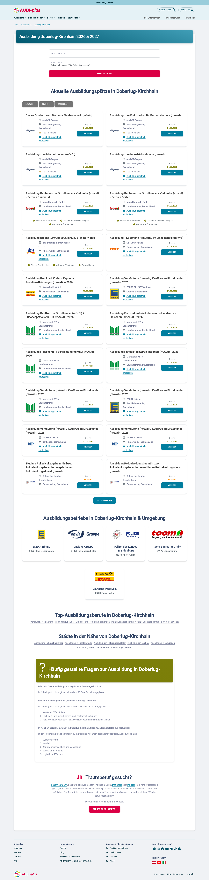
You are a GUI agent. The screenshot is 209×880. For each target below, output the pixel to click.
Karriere (17, 852)
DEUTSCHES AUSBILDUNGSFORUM (76, 861)
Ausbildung (26, 25)
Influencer (117, 784)
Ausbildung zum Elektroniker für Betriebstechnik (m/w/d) (145, 115)
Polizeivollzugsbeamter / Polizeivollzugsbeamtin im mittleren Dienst (145, 621)
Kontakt (190, 874)
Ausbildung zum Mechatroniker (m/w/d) (50, 154)
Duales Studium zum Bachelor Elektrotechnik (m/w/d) (59, 115)
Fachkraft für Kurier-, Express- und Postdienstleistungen (82, 621)
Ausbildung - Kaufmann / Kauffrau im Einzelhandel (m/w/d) (146, 237)
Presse (63, 848)
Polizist (131, 784)
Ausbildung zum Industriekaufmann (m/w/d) (137, 154)
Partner (17, 856)
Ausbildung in (48, 643)
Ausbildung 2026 (104, 2)
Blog (62, 852)
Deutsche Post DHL (104, 588)
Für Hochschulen (114, 852)
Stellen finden (104, 73)
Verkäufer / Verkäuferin (41, 621)
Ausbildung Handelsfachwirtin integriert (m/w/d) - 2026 (144, 351)
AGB (169, 874)
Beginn (45, 104)
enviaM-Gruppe (83, 546)
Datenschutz (179, 874)
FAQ (16, 861)
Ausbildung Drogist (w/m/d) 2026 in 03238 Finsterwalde (60, 237)
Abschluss (63, 104)
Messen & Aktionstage (70, 856)
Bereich (29, 104)
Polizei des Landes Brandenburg (125, 548)
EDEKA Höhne (41, 546)
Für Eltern (110, 861)
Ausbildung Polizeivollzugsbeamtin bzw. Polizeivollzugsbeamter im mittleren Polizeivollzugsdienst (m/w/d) (146, 467)
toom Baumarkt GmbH (168, 546)
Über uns (18, 848)
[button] (20, 18)
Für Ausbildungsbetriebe (117, 848)
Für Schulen (111, 856)
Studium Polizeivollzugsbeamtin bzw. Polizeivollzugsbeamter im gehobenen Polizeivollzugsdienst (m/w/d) (49, 467)
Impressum (159, 874)
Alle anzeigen (104, 500)
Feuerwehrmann (59, 784)
